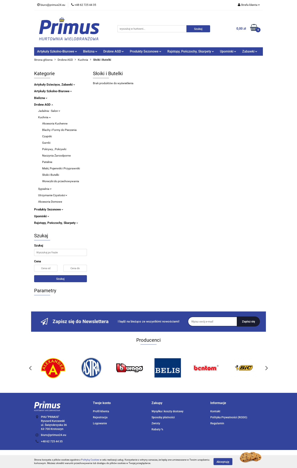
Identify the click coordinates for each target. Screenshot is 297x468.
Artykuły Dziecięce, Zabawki (54, 84)
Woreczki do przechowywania (60, 181)
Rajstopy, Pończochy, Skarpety (190, 51)
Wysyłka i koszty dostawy (167, 411)
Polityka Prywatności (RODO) (228, 417)
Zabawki (249, 51)
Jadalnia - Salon (49, 110)
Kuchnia (44, 117)
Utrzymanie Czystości (52, 195)
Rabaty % (157, 429)
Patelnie (47, 162)
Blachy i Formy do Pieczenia (59, 129)
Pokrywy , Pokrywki (54, 149)
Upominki (228, 51)
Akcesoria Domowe (50, 201)
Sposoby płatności (163, 417)
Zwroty (156, 423)
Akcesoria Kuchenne (54, 123)
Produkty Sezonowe (145, 51)
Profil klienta (101, 411)
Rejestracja (100, 417)
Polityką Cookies (90, 459)
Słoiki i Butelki (50, 174)
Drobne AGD (113, 51)
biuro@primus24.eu (53, 435)
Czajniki (47, 136)
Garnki (46, 142)
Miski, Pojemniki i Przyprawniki (61, 168)
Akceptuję (223, 461)
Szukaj (60, 278)
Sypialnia (45, 188)
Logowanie (100, 423)
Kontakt (215, 411)
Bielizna (90, 51)
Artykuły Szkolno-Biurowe (57, 51)
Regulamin (217, 423)
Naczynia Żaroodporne (56, 155)
